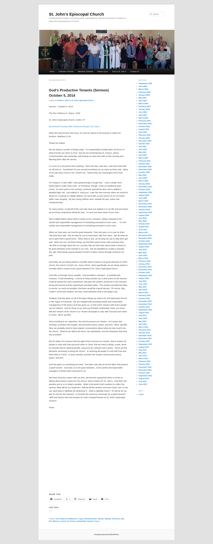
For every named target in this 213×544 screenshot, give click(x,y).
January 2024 (144, 109)
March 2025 (143, 89)
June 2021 (143, 149)
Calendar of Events (66, 72)
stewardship (81, 521)
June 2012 (143, 384)
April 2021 (143, 155)
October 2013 (144, 341)
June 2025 (143, 86)
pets (122, 519)
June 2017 (143, 230)
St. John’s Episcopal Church (76, 14)
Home (52, 72)
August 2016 (144, 247)
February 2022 (145, 135)
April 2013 (143, 356)
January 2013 (144, 364)
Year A (97, 521)
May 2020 (142, 175)
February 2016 (145, 261)
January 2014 (144, 333)
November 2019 (145, 187)
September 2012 (145, 376)
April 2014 (143, 324)
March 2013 (143, 358)
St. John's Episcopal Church (82, 100)
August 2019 (144, 195)
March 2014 (143, 327)
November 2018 (145, 207)
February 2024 (145, 106)
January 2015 (144, 298)
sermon (63, 521)
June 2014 (143, 318)
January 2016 (144, 264)
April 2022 (143, 132)
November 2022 (145, 124)
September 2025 (145, 83)
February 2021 (145, 161)
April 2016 (143, 255)
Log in (141, 394)
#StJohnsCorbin (90, 519)
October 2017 (144, 224)
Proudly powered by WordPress (106, 534)
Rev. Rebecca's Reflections (66, 519)
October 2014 (144, 307)
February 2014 (145, 330)
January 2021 (144, 164)
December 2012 (145, 367)
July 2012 (143, 381)
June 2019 (143, 198)
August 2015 (144, 278)
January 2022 (144, 138)
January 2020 (144, 184)
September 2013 (145, 344)
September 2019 (145, 192)
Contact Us (134, 72)
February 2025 (145, 92)
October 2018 (144, 210)
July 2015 (143, 281)
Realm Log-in (103, 72)
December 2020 (145, 167)
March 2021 (143, 158)
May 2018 (142, 221)
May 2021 (142, 152)
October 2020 (144, 172)
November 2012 (145, 370)
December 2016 (145, 235)
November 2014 (145, 304)
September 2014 (145, 310)
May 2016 (142, 253)
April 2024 (143, 101)
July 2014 (143, 315)
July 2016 (143, 250)
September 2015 (145, 275)
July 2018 (143, 218)
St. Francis (71, 521)
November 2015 (145, 270)
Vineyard (90, 521)
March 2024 (143, 104)
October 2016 (144, 241)
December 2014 (145, 301)
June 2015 (143, 284)
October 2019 (144, 189)
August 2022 (144, 129)
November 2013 (145, 338)
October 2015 (144, 272)
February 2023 (145, 121)
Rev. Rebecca (54, 521)
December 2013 (145, 336)
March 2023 (143, 118)
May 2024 (142, 98)
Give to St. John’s (119, 72)
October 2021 (144, 144)
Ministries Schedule (85, 72)
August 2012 (144, 378)
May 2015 (142, 287)
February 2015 (145, 295)
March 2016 (143, 258)
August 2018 (144, 215)
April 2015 (143, 290)
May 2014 (142, 321)
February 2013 (145, 361)
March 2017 (143, 232)
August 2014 (144, 313)
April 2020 (143, 178)
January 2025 (144, 95)
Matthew (108, 519)
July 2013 (143, 350)
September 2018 (145, 212)
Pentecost (116, 519)
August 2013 (144, 347)
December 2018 (145, 204)
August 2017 (144, 227)
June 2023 (143, 112)
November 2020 (145, 169)
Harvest (101, 519)
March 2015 (143, 293)
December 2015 (145, 267)
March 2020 (143, 181)
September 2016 (145, 244)
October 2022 (144, 126)
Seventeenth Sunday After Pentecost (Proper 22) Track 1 (74, 126)
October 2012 (144, 373)
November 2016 (145, 238)
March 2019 (143, 201)
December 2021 (145, 141)
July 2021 (143, 146)
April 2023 (143, 115)
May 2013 (142, 353)
